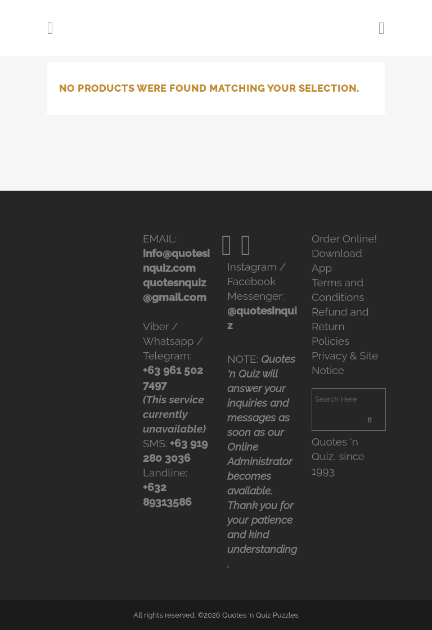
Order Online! (344, 238)
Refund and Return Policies (340, 326)
